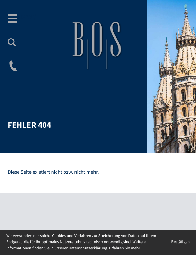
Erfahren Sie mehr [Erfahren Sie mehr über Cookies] (124, 248)
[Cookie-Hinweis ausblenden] (180, 242)
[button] (13, 65)
